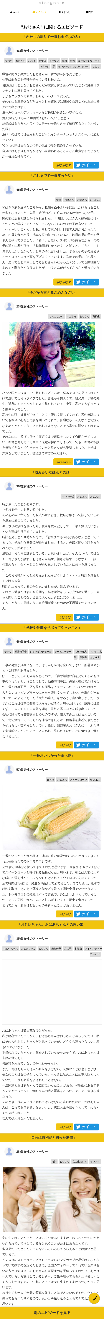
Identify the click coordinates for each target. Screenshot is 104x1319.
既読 (89, 12)
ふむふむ (63, 165)
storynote (52, 3)
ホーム (14, 12)
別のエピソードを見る (52, 1313)
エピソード (39, 12)
